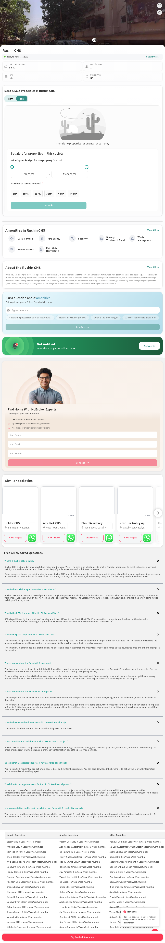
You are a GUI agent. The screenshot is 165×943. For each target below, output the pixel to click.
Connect (82, 462)
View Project (15, 537)
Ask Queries (82, 327)
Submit (48, 205)
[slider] (12, 167)
